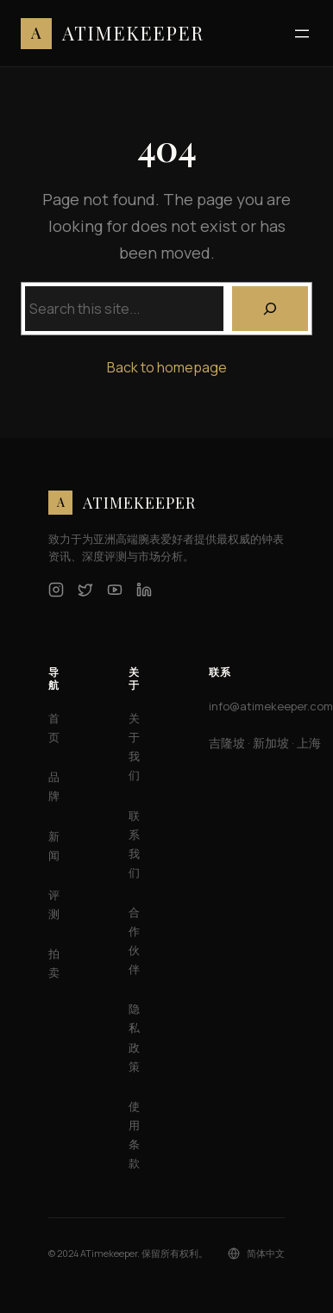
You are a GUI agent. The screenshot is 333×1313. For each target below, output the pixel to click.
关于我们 (134, 746)
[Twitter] (85, 589)
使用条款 (134, 1134)
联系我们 (134, 844)
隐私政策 (134, 1037)
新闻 (54, 845)
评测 (54, 904)
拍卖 (54, 963)
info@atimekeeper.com (271, 706)
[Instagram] (56, 589)
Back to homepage (167, 367)
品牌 (54, 786)
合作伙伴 (134, 940)
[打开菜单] (302, 33)
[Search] (270, 308)
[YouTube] (115, 589)
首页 (54, 727)
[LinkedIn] (144, 589)
